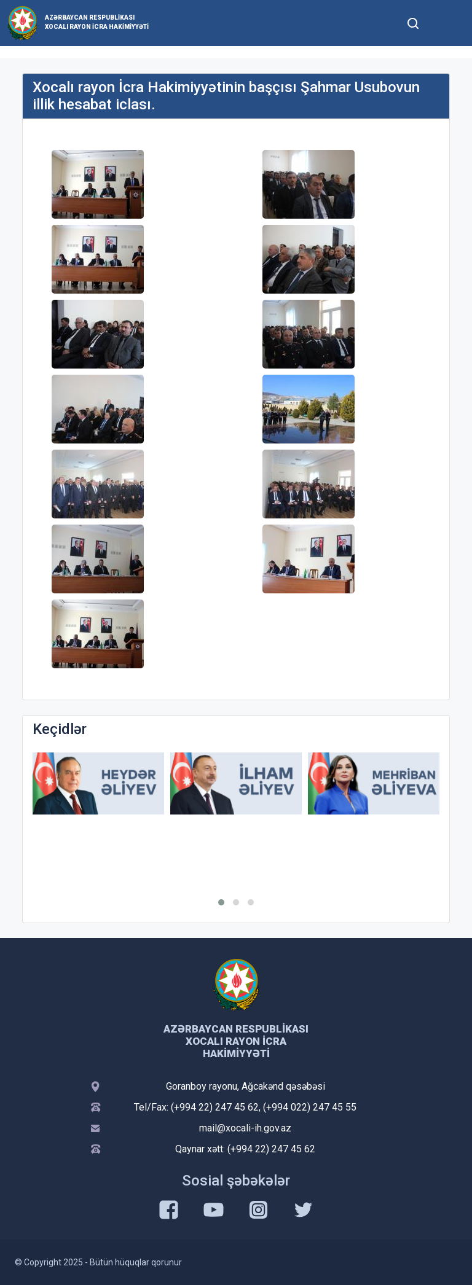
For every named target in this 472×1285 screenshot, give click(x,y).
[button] (221, 902)
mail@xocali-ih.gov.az (245, 1128)
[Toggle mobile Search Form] (413, 21)
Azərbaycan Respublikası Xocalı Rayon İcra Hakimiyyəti (97, 22)
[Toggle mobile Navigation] (442, 23)
